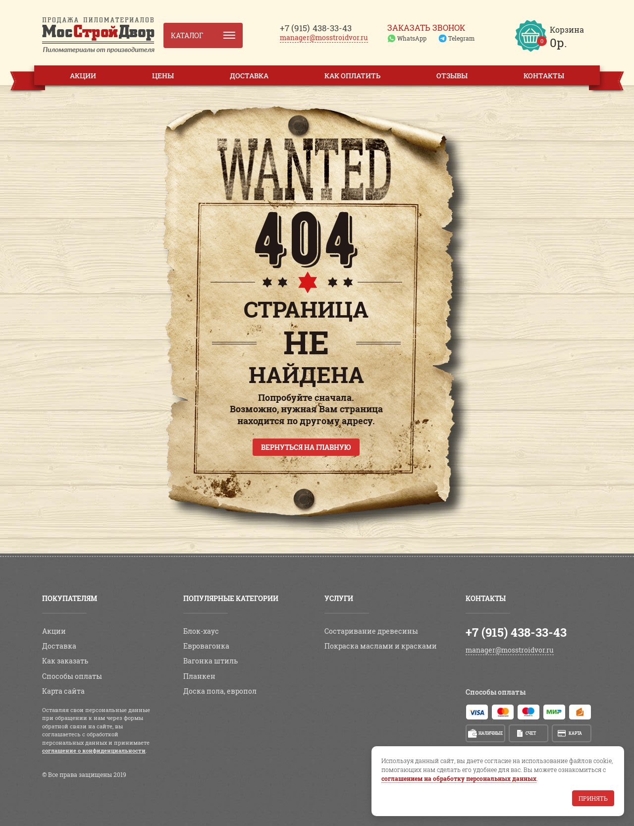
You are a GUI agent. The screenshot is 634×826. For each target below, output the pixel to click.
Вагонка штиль (210, 660)
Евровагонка (206, 646)
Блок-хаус (201, 631)
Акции (83, 75)
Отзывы (452, 75)
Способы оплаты (72, 676)
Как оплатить (352, 75)
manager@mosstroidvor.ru (324, 37)
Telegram (461, 38)
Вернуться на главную (306, 447)
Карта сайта (63, 691)
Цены (163, 75)
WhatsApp (411, 38)
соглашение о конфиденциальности (94, 750)
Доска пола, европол (220, 691)
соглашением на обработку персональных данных (458, 778)
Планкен (199, 676)
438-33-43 (316, 28)
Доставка (249, 75)
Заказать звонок (426, 28)
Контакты (544, 75)
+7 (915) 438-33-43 (516, 632)
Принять (593, 798)
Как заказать (65, 660)
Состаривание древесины (371, 631)
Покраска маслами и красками (380, 646)
